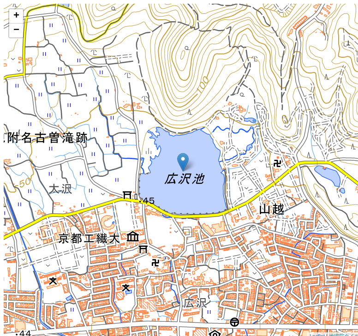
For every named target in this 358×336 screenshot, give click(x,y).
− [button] (16, 30)
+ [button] (16, 16)
